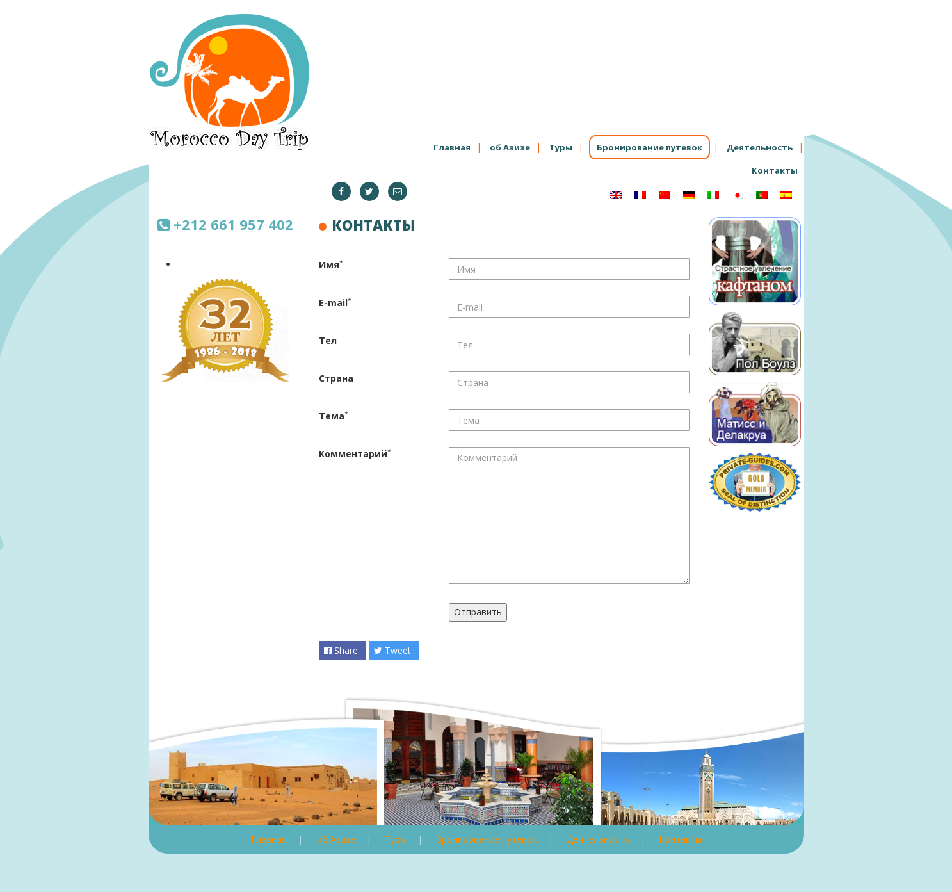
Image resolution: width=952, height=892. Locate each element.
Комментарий (353, 454)
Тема (331, 416)
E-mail (333, 302)
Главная (452, 147)
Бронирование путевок (649, 147)
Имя (329, 265)
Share (341, 650)
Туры (560, 147)
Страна (336, 378)
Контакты (775, 170)
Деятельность (760, 147)
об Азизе (510, 147)
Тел (328, 340)
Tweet (392, 650)
